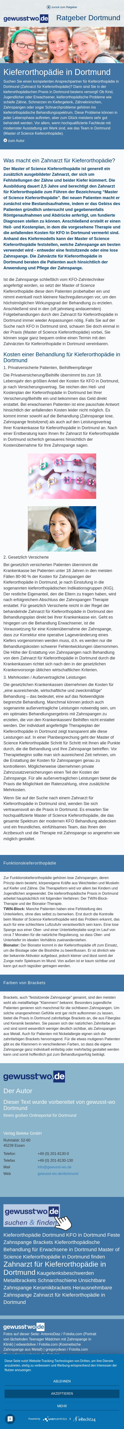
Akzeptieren (62, 1394)
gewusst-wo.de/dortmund (58, 1174)
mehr (62, 1406)
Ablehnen (62, 1381)
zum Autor (13, 141)
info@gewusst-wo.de (55, 1167)
